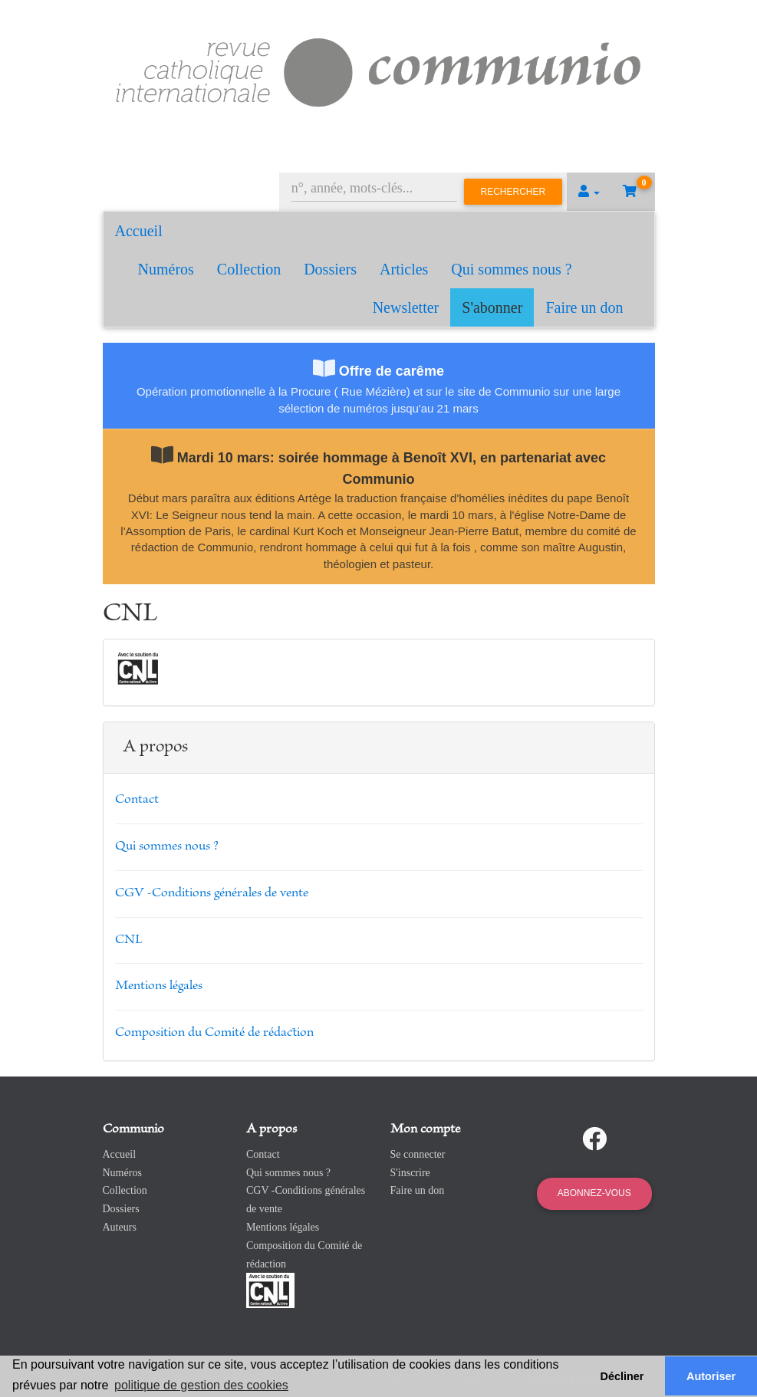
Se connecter (418, 1154)
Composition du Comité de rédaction (214, 1033)
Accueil (139, 230)
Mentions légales (158, 986)
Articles (404, 269)
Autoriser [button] (711, 1376)
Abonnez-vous (594, 1193)
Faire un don (584, 307)
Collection (249, 269)
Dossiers (330, 269)
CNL (129, 940)
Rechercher (513, 191)
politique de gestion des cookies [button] (201, 1385)
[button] (589, 192)
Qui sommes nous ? (511, 269)
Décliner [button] (622, 1376)
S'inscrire (410, 1172)
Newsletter (406, 307)
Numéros (166, 269)
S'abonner (492, 307)
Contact (137, 800)
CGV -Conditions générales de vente (211, 893)
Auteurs (120, 1227)
